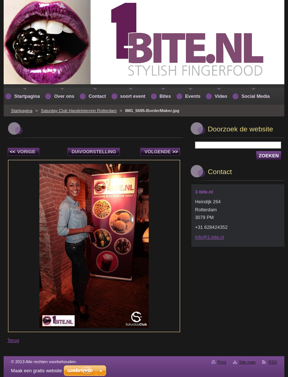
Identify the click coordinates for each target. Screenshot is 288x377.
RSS (272, 362)
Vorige (22, 151)
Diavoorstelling (93, 151)
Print (222, 362)
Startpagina (21, 110)
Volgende (161, 151)
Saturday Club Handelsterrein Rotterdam (79, 110)
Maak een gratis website (36, 370)
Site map (247, 362)
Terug (13, 340)
